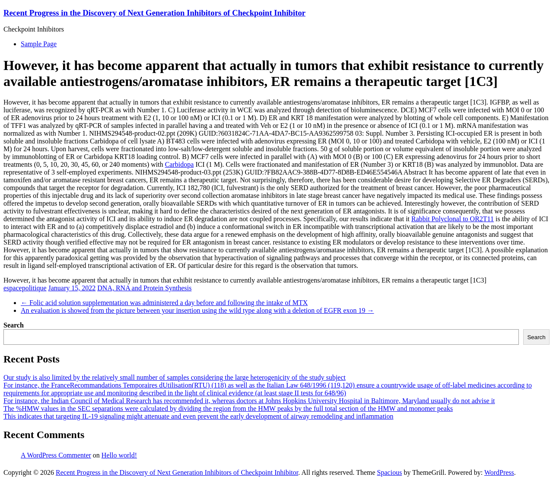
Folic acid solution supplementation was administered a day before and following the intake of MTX (164, 302)
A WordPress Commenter (56, 455)
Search (13, 325)
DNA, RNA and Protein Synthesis (144, 288)
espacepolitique (25, 288)
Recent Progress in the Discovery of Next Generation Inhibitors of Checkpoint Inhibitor (154, 12)
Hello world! (119, 455)
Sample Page (39, 44)
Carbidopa (179, 164)
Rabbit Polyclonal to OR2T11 (452, 219)
